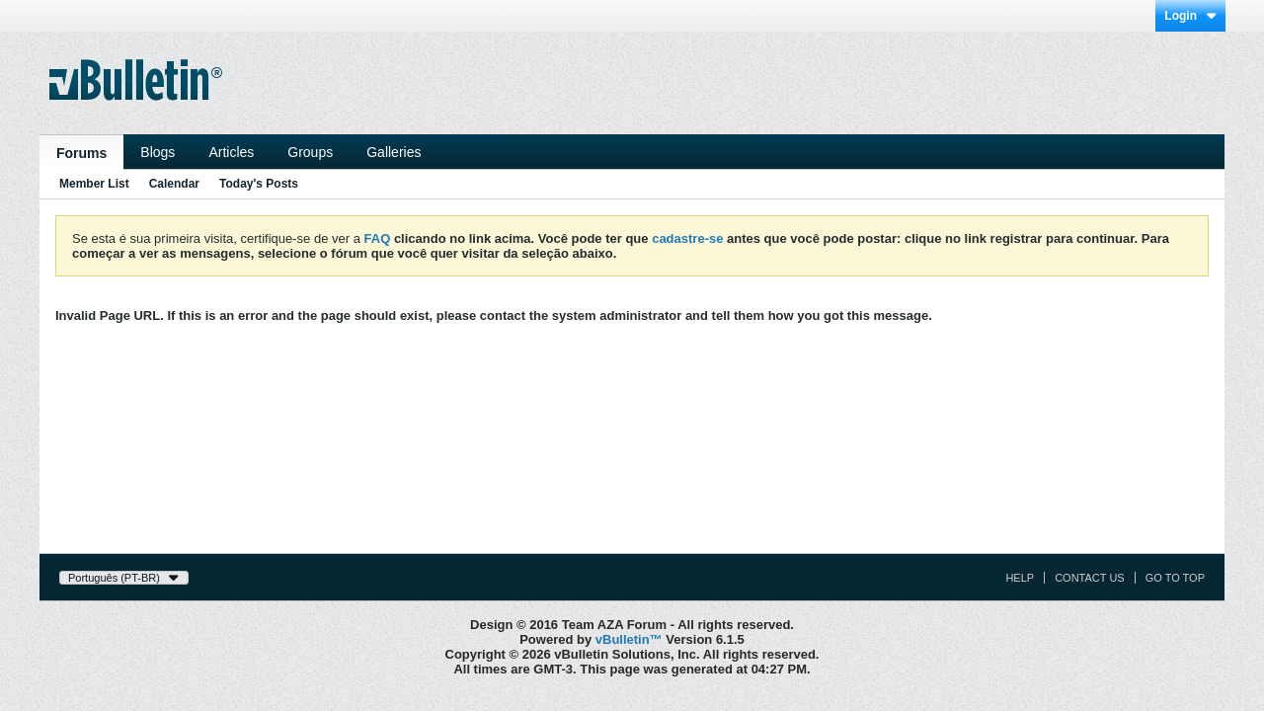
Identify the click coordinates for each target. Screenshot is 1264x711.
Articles (231, 152)
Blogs (157, 152)
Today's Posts (258, 184)
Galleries (393, 152)
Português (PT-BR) (124, 578)
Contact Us (1090, 578)
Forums (81, 153)
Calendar (174, 184)
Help (1019, 578)
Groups (310, 152)
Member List (94, 184)
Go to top (1175, 578)
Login (1190, 16)
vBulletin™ (629, 639)
